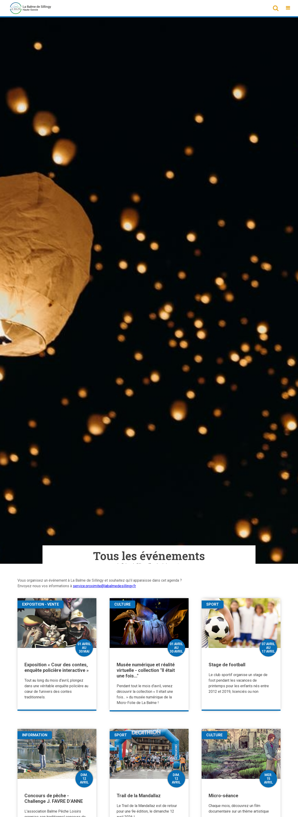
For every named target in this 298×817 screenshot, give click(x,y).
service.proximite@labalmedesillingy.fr (104, 586)
